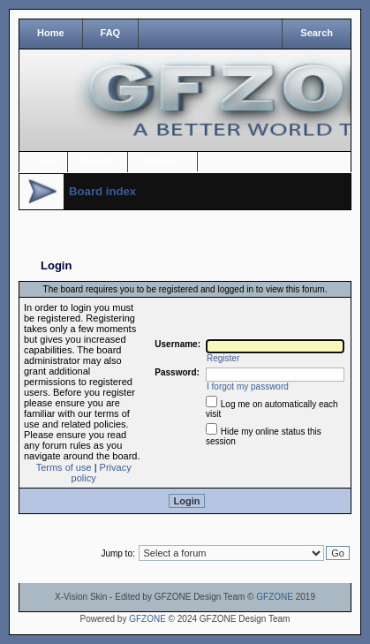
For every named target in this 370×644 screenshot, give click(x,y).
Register (99, 161)
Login (45, 161)
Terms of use (64, 467)
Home (50, 32)
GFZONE (274, 597)
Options (158, 161)
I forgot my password (248, 386)
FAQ (111, 32)
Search (316, 32)
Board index (102, 191)
